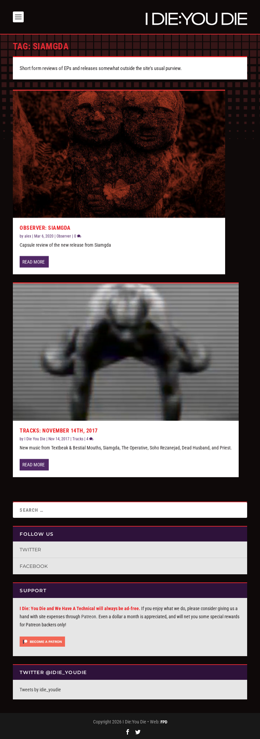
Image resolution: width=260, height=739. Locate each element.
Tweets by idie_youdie (40, 689)
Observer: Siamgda (45, 228)
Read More (33, 261)
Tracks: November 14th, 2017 (59, 431)
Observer (64, 236)
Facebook (34, 566)
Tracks (77, 439)
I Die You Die (34, 439)
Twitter (30, 550)
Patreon (88, 616)
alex (27, 236)
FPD (163, 721)
